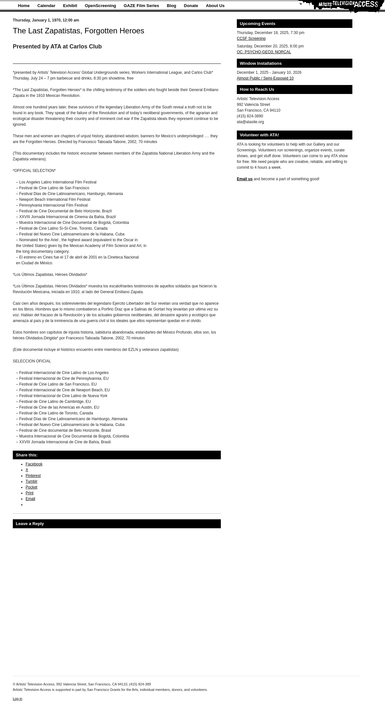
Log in (17, 699)
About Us (215, 5)
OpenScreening (100, 5)
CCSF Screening (251, 38)
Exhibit (70, 5)
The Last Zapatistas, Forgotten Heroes (78, 30)
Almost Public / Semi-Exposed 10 (265, 78)
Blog (171, 5)
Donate (191, 5)
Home (24, 5)
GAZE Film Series (141, 5)
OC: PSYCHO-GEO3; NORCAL (264, 52)
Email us (245, 179)
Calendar (46, 5)
